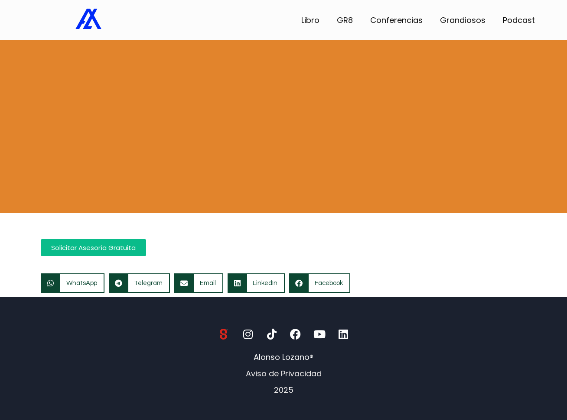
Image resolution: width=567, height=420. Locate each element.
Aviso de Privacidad (284, 373)
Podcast (519, 20)
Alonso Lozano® (283, 357)
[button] (72, 283)
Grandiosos (463, 20)
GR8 (345, 20)
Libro (310, 20)
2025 (283, 390)
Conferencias (396, 20)
